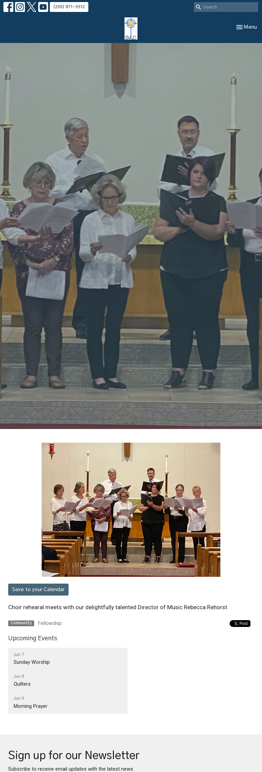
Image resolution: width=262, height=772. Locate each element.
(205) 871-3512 (69, 7)
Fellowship (50, 623)
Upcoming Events (32, 638)
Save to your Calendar (38, 589)
